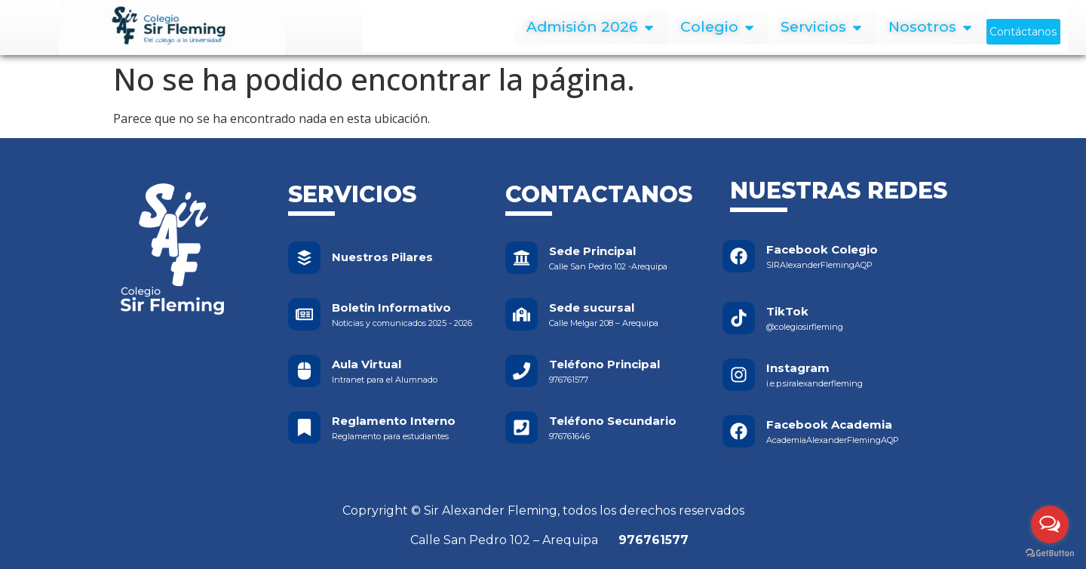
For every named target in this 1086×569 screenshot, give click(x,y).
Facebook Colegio (822, 249)
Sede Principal (592, 251)
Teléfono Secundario (612, 421)
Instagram (798, 368)
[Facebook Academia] (738, 431)
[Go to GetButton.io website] (1050, 553)
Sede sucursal (591, 307)
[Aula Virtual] (304, 371)
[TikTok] (738, 318)
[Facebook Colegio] (738, 256)
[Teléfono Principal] (521, 371)
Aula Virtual (366, 364)
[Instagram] (738, 374)
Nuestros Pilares (382, 257)
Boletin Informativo (391, 307)
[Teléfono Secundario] (521, 427)
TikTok (787, 311)
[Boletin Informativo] (304, 314)
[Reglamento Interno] (304, 427)
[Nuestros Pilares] (304, 257)
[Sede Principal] (521, 257)
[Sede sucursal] (521, 314)
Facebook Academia (829, 424)
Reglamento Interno (394, 421)
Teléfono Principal (604, 364)
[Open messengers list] (1050, 524)
